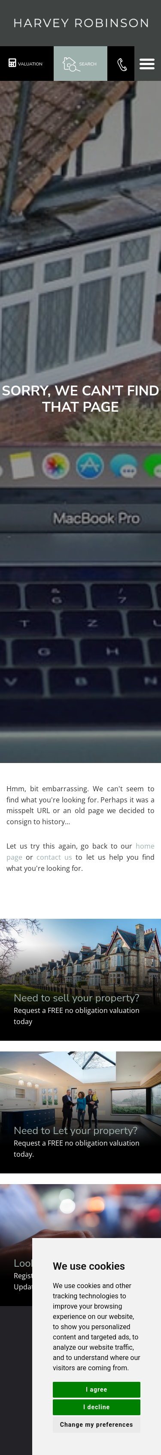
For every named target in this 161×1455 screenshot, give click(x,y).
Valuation (26, 62)
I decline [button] (96, 1407)
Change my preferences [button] (96, 1424)
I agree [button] (96, 1389)
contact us (54, 857)
